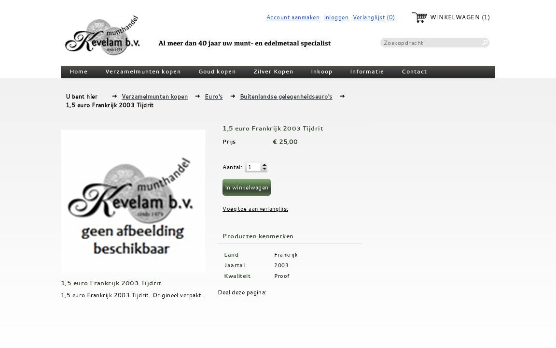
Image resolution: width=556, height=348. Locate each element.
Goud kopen (217, 71)
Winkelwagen (455, 17)
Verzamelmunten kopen (143, 71)
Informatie (367, 71)
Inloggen (336, 17)
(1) (486, 17)
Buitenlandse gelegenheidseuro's (286, 96)
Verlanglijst (369, 17)
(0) (391, 17)
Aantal (231, 167)
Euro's (214, 96)
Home (79, 71)
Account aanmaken (293, 17)
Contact (414, 71)
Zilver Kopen (273, 71)
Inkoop (322, 71)
